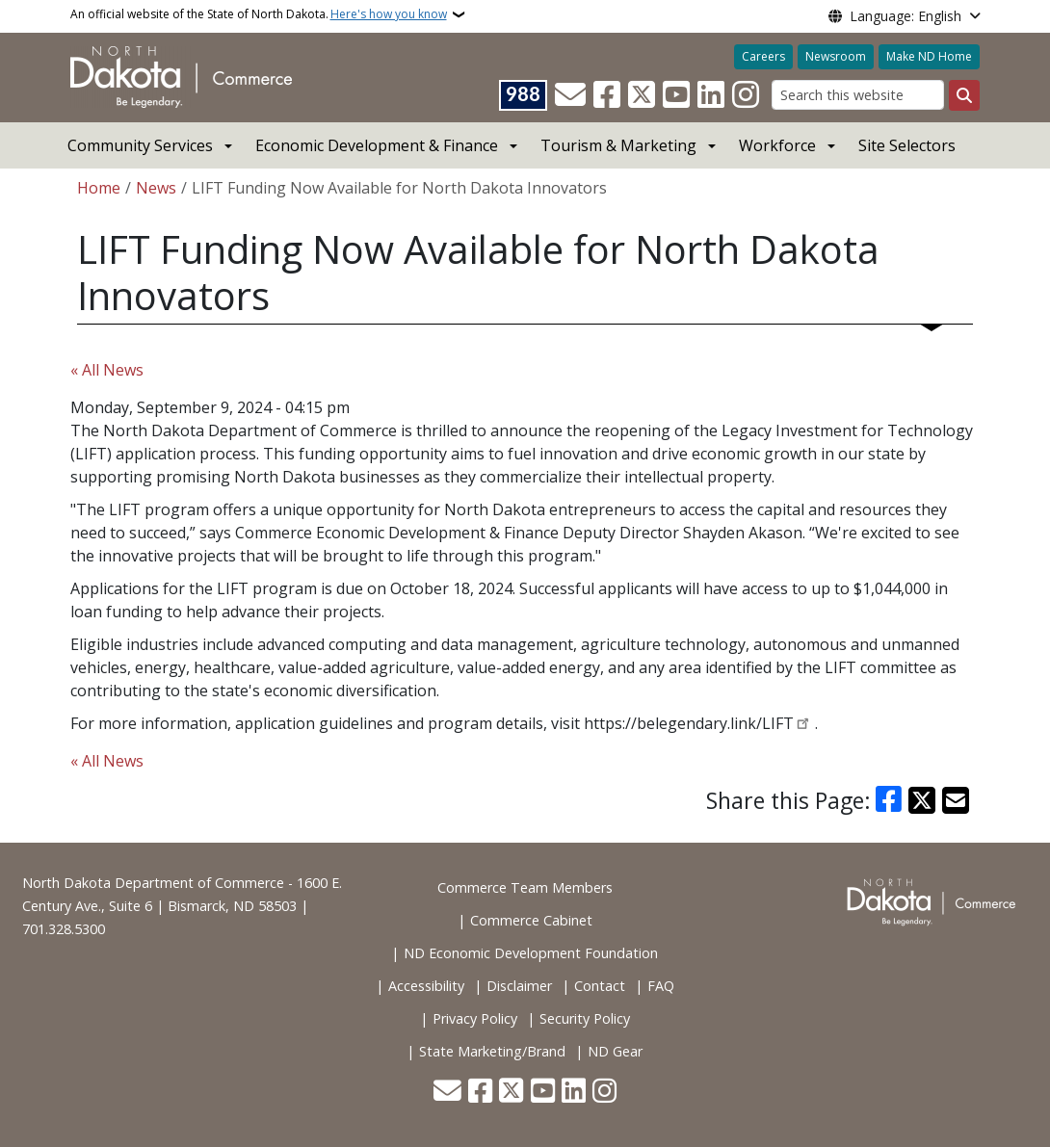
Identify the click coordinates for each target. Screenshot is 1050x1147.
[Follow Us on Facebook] (606, 95)
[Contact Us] (570, 95)
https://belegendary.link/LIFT (689, 723)
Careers (763, 56)
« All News (107, 369)
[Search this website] (858, 95)
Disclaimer (519, 986)
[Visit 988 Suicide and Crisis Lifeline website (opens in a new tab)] (523, 95)
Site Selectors (907, 145)
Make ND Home (929, 56)
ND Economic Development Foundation (531, 953)
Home (98, 187)
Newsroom (835, 56)
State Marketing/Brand (492, 1051)
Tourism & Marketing (618, 145)
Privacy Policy (475, 1018)
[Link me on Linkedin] (710, 95)
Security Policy (584, 1018)
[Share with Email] (955, 800)
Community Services (140, 145)
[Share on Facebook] (889, 800)
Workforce (777, 145)
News (156, 187)
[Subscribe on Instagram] (745, 95)
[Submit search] (964, 95)
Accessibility (426, 986)
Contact (599, 986)
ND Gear (615, 1051)
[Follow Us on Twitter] (641, 95)
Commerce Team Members (525, 887)
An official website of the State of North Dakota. (258, 14)
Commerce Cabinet (531, 920)
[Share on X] (921, 800)
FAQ (660, 986)
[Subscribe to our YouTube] (676, 95)
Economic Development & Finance (376, 145)
